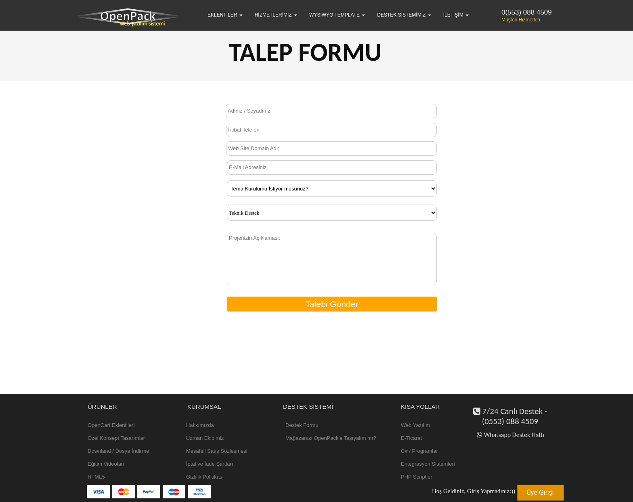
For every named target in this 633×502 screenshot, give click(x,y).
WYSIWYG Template (337, 15)
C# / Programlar (419, 451)
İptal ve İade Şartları (209, 464)
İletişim (456, 15)
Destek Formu (302, 425)
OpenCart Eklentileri (111, 425)
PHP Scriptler (416, 477)
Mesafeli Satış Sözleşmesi (216, 451)
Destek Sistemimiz (404, 15)
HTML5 (96, 477)
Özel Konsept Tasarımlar (116, 438)
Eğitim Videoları (106, 464)
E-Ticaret (411, 438)
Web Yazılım (415, 425)
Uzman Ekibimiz (205, 438)
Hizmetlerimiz (276, 15)
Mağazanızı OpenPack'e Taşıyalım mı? (330, 438)
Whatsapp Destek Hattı (510, 435)
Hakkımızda (200, 425)
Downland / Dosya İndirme (118, 451)
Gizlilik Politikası (205, 477)
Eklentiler (225, 15)
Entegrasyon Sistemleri (428, 464)
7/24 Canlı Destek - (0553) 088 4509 (510, 416)
